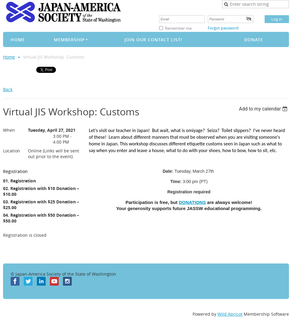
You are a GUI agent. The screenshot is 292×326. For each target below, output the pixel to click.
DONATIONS (192, 202)
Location (11, 151)
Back (7, 89)
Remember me (178, 28)
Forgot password (223, 28)
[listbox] (264, 109)
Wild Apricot (229, 314)
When (9, 130)
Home (9, 57)
